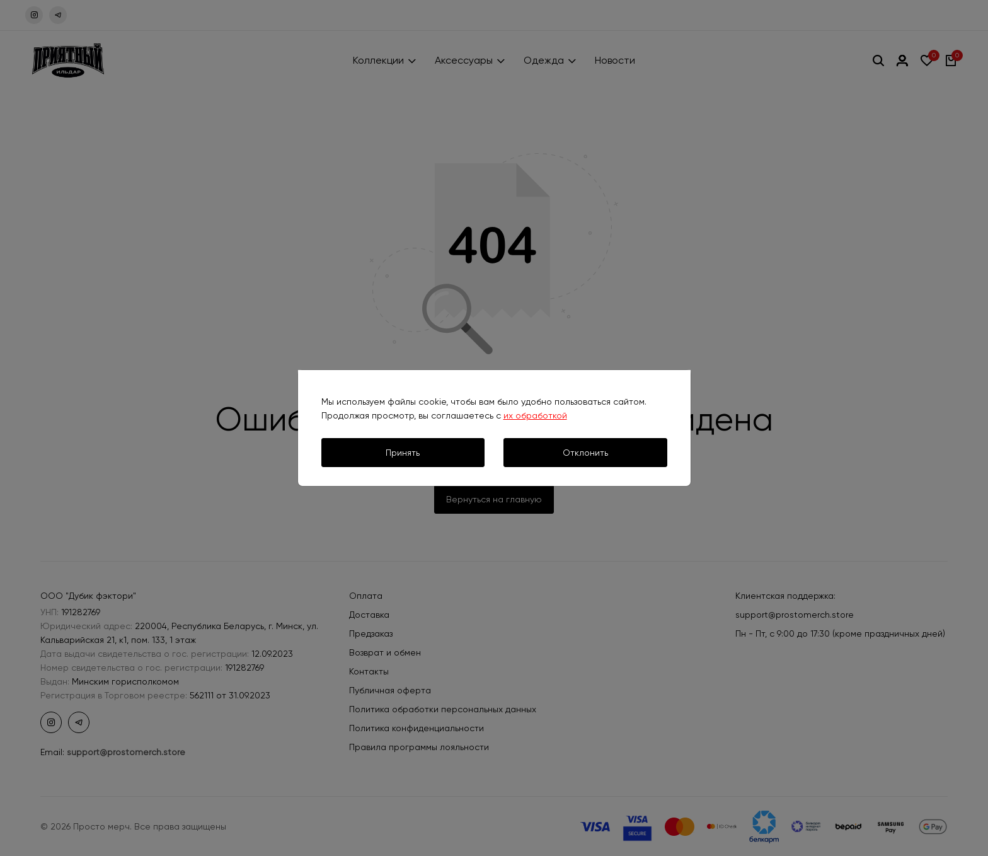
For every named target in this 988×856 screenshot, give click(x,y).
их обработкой (535, 415)
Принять (403, 453)
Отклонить (585, 453)
